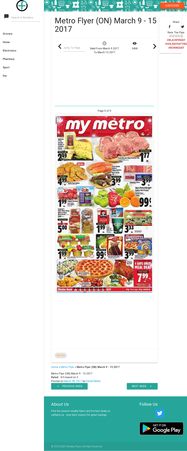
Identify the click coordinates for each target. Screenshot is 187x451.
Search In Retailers (22, 17)
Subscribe (172, 5)
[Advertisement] (104, 79)
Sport (6, 67)
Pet (5, 75)
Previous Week (69, 386)
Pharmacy (8, 59)
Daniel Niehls (93, 381)
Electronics (9, 50)
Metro (61, 355)
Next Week (142, 386)
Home (6, 42)
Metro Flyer (67, 367)
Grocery (7, 33)
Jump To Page (71, 48)
